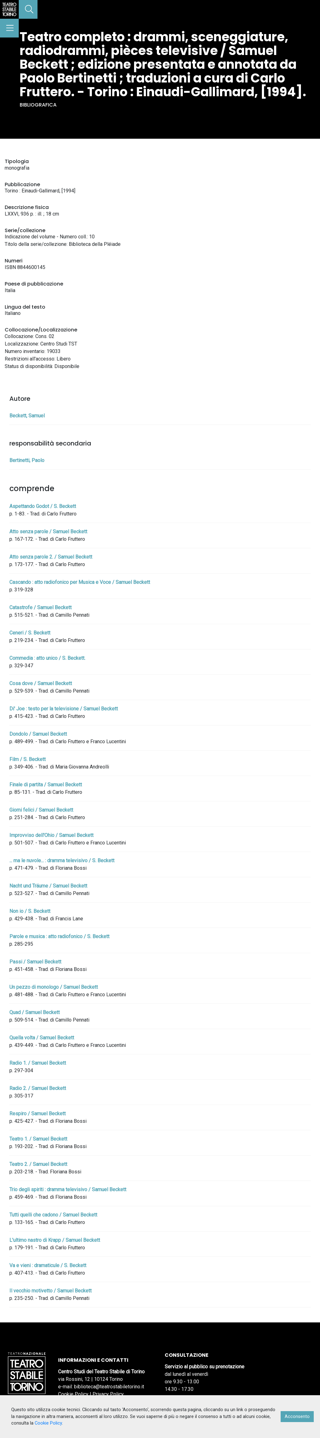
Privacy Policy (108, 1394)
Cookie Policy (73, 1394)
